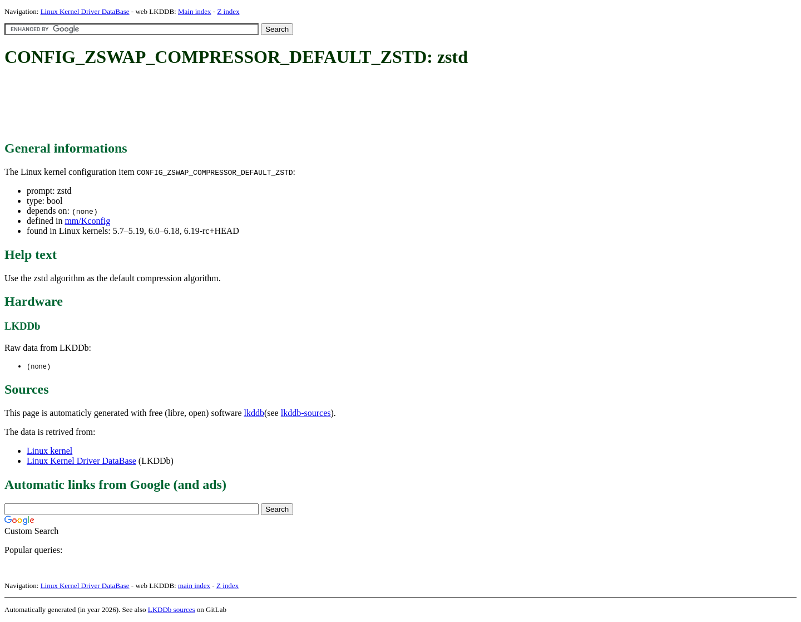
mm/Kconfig (87, 221)
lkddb (254, 413)
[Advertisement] (206, 105)
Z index (228, 11)
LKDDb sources (171, 610)
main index (194, 586)
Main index (194, 11)
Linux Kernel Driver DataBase (85, 11)
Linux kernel (49, 451)
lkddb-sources (306, 413)
